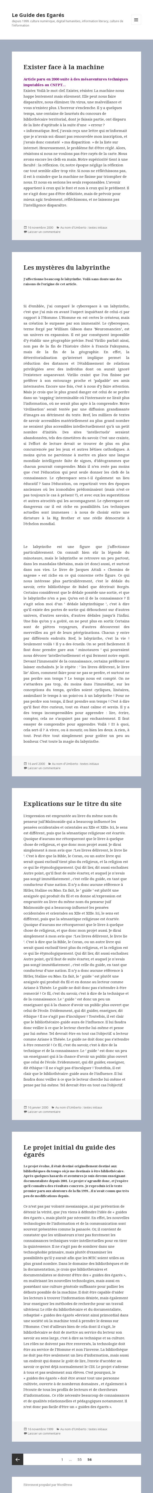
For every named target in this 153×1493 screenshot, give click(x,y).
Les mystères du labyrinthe (67, 267)
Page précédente (17, 1459)
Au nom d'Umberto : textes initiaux (83, 228)
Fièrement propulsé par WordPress (48, 1485)
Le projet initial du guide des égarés (69, 1151)
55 (80, 1458)
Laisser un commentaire (44, 232)
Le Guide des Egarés (38, 14)
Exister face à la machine (64, 67)
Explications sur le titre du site (73, 803)
